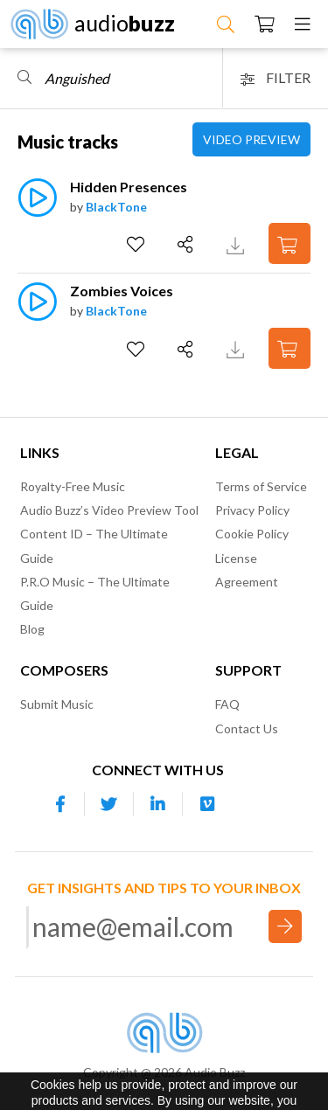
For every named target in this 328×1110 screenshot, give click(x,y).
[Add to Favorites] (137, 244)
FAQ (227, 704)
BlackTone (116, 206)
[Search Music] (225, 23)
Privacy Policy (252, 510)
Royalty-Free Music (72, 486)
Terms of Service (261, 486)
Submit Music (57, 704)
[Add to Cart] (290, 243)
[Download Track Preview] (237, 243)
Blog (32, 628)
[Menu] (302, 23)
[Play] (37, 206)
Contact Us (246, 728)
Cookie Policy (252, 533)
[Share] (187, 244)
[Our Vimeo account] (207, 804)
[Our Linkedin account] (158, 804)
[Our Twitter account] (109, 804)
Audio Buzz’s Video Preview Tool (109, 510)
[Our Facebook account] (60, 804)
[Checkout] (264, 23)
